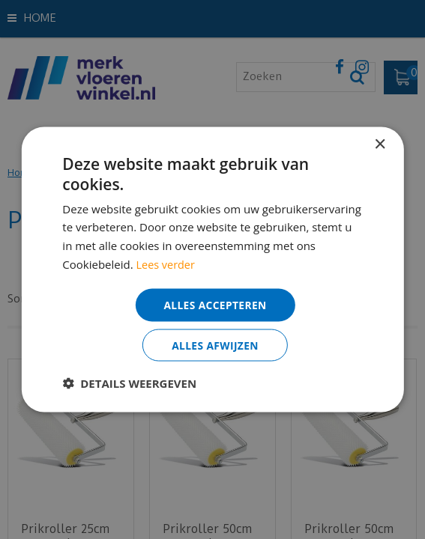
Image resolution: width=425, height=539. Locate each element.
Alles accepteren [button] (215, 303)
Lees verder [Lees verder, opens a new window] (167, 263)
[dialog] (212, 269)
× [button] (379, 144)
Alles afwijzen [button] (215, 345)
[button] (129, 383)
